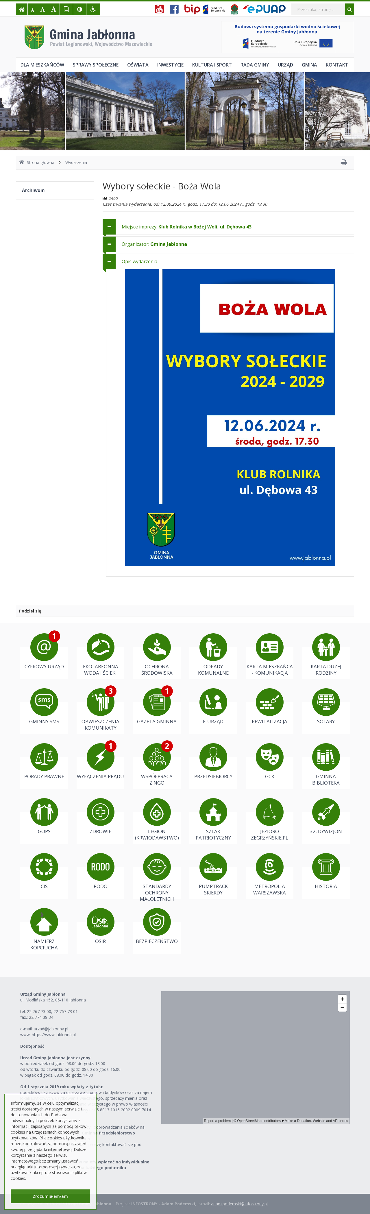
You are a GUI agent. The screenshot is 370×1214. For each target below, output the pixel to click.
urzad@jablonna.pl (51, 1029)
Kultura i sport (212, 65)
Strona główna (36, 162)
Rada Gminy (254, 65)
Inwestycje (170, 65)
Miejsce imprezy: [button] (186, 227)
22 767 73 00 (39, 1011)
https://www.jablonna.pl (54, 1034)
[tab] (228, 227)
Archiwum (33, 190)
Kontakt (337, 65)
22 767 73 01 (65, 1011)
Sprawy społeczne (96, 65)
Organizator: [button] (154, 244)
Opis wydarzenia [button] (139, 261)
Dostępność (32, 1046)
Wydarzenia (76, 162)
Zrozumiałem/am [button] (50, 1196)
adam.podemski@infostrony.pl (239, 1203)
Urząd (285, 65)
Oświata (138, 65)
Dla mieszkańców (42, 65)
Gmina (309, 65)
